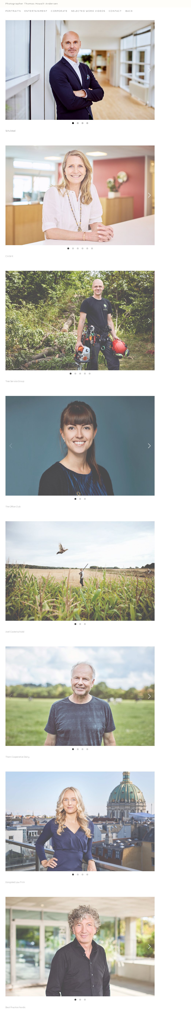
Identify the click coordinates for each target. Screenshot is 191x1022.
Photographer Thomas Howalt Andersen (31, 4)
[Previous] (11, 70)
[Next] (149, 70)
